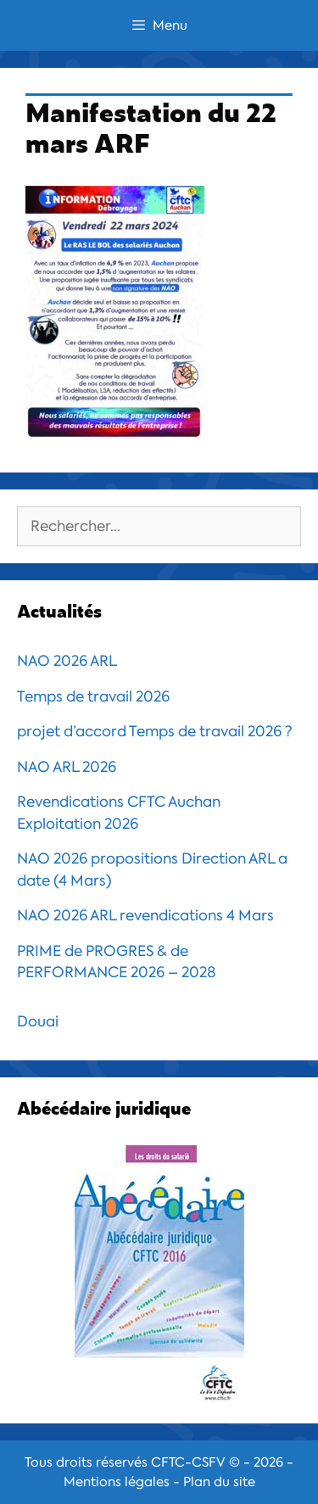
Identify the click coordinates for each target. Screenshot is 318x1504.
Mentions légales (117, 1481)
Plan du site (219, 1481)
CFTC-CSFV (188, 1462)
